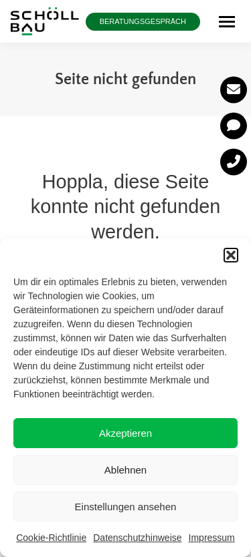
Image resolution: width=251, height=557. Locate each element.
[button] (231, 255)
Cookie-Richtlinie (51, 537)
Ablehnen (125, 470)
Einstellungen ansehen (126, 506)
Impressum (212, 537)
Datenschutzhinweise (137, 537)
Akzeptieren (125, 433)
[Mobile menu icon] (227, 22)
